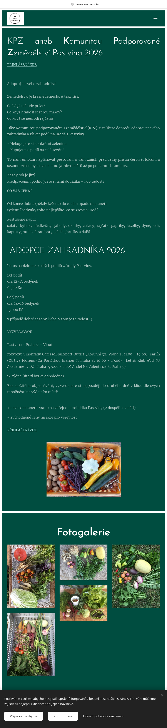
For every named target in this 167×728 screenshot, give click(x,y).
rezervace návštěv (87, 4)
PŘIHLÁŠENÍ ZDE (22, 64)
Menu (155, 18)
